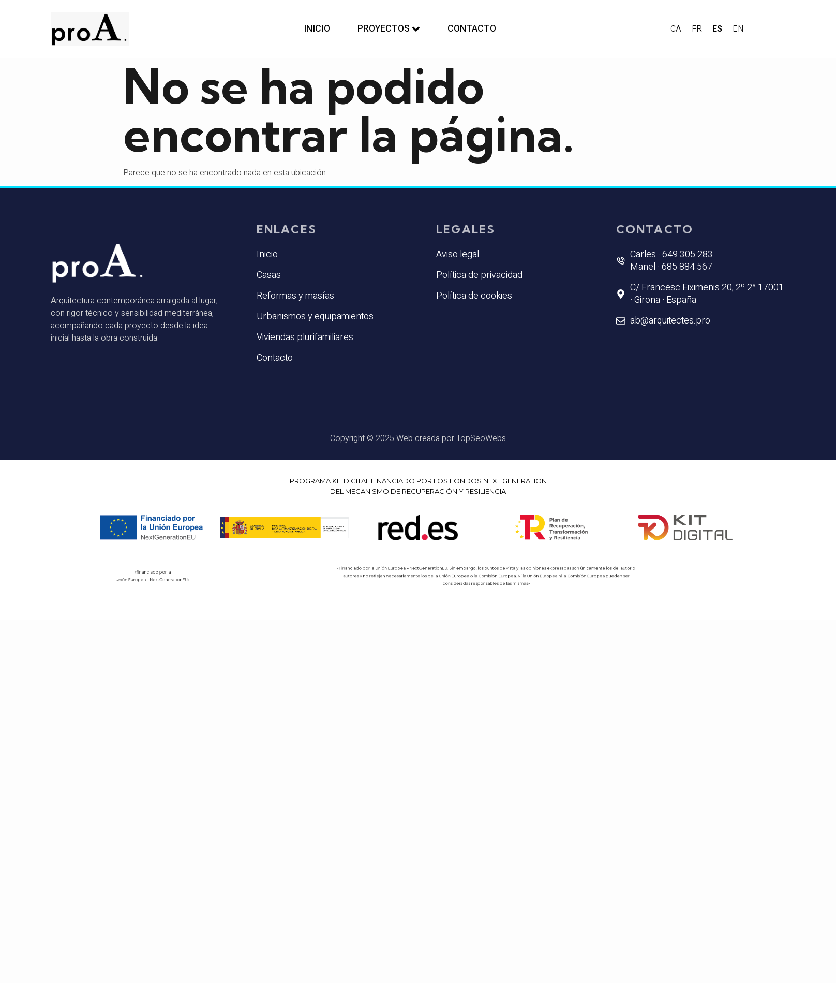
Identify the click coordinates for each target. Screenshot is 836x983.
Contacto (475, 29)
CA (675, 29)
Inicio (313, 29)
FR (697, 29)
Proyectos (388, 29)
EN (738, 29)
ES (717, 29)
